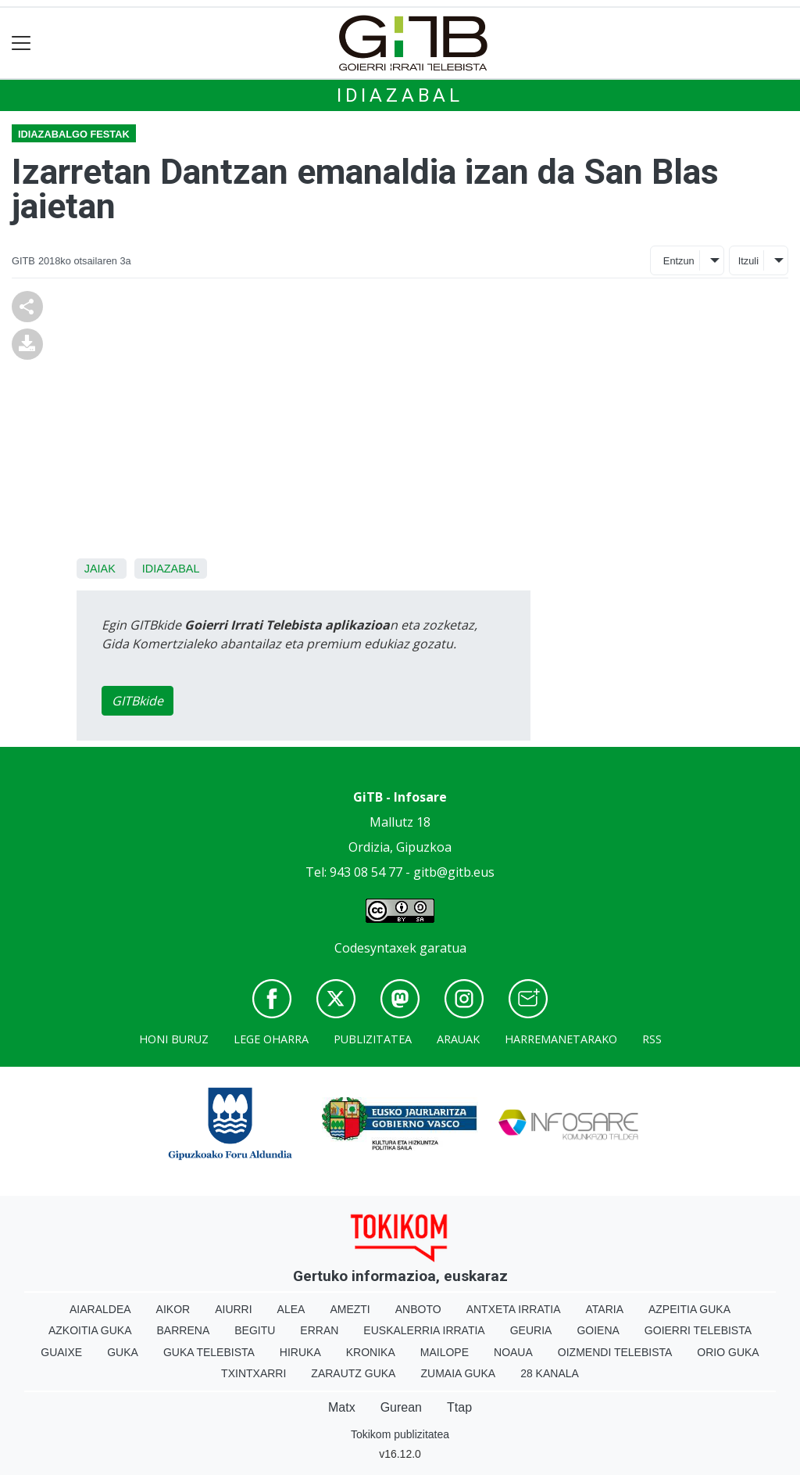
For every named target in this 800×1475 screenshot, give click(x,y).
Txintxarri (253, 1373)
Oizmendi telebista (615, 1352)
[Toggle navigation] (21, 43)
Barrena (183, 1330)
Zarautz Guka (353, 1373)
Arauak (458, 1039)
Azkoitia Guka (90, 1330)
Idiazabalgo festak (74, 134)
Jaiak (100, 568)
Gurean (401, 1407)
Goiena (598, 1330)
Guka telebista (209, 1352)
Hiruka (300, 1352)
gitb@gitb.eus (454, 872)
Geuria (531, 1330)
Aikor (173, 1309)
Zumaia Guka (457, 1373)
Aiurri (233, 1309)
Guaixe (61, 1352)
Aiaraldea (100, 1309)
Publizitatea (373, 1039)
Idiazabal (400, 95)
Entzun (679, 261)
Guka (122, 1352)
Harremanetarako (561, 1039)
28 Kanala (549, 1373)
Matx (341, 1407)
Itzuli (748, 261)
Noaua (513, 1352)
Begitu (254, 1330)
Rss (652, 1039)
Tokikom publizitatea (400, 1434)
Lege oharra (271, 1039)
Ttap (459, 1407)
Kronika (370, 1352)
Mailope (444, 1352)
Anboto (418, 1309)
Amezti (350, 1309)
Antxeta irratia (513, 1309)
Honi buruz (174, 1039)
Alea (291, 1309)
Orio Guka (728, 1352)
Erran (319, 1330)
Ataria (604, 1309)
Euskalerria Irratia (423, 1330)
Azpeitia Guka (689, 1309)
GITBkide (137, 700)
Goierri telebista (698, 1330)
